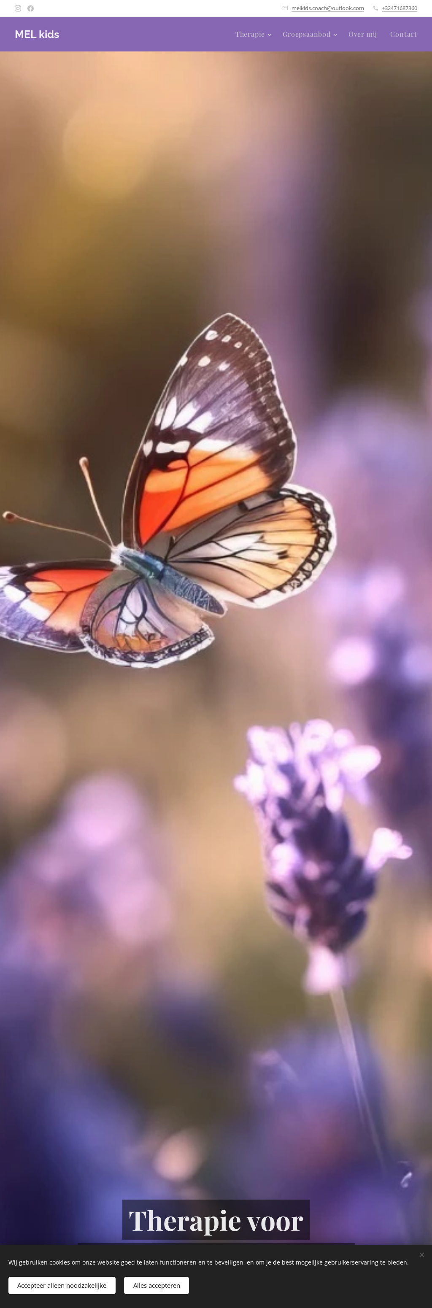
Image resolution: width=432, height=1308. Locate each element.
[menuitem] (254, 34)
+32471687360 (399, 8)
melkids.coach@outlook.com (328, 8)
